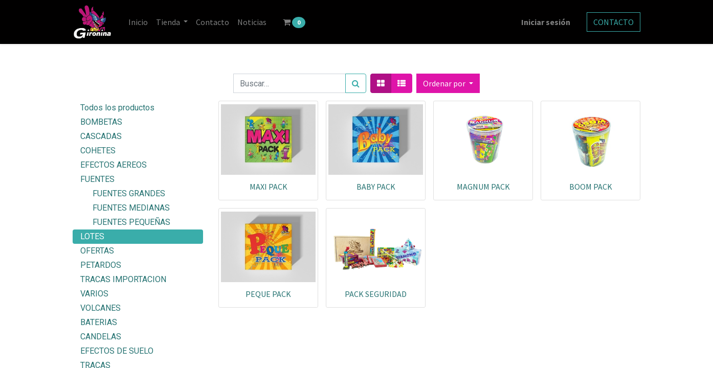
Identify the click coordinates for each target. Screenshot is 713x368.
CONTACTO (613, 22)
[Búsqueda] (355, 83)
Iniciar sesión (545, 22)
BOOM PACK (590, 186)
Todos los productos (117, 107)
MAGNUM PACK (483, 186)
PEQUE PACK (268, 294)
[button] (448, 83)
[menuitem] (138, 22)
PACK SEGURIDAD (376, 294)
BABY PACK (375, 186)
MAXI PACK (268, 186)
